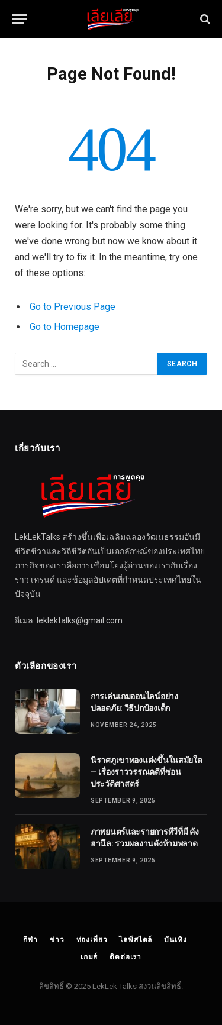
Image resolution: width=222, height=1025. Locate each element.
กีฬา (30, 940)
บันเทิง (175, 940)
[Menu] (19, 19)
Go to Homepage (64, 326)
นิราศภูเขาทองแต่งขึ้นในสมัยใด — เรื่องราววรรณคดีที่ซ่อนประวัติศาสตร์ (146, 771)
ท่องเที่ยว (92, 940)
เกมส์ (89, 957)
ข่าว (57, 940)
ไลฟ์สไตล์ (135, 940)
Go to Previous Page (72, 306)
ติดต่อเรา (125, 957)
